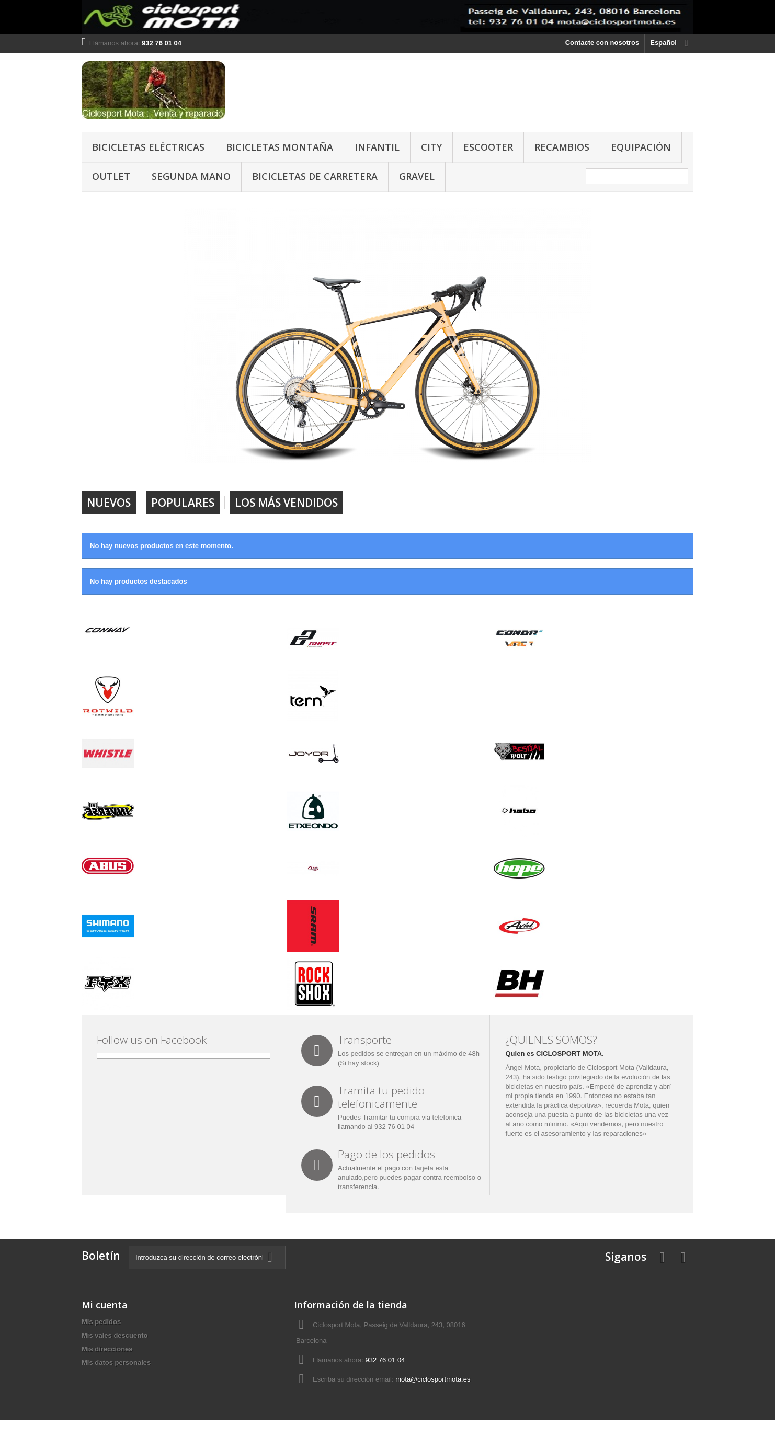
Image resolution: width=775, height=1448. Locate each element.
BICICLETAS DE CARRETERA (315, 176)
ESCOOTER (488, 147)
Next (572, 464)
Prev (546, 464)
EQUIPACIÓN (641, 147)
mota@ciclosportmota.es (432, 1379)
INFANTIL (377, 147)
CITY (431, 147)
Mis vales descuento (114, 1335)
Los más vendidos (286, 502)
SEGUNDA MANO (191, 176)
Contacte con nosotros (602, 43)
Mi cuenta (105, 1304)
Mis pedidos (101, 1322)
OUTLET (111, 176)
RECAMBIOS (561, 147)
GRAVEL (417, 176)
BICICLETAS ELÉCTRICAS (148, 147)
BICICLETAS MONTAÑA (279, 147)
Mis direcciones (107, 1349)
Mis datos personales (116, 1362)
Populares (182, 502)
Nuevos (109, 502)
